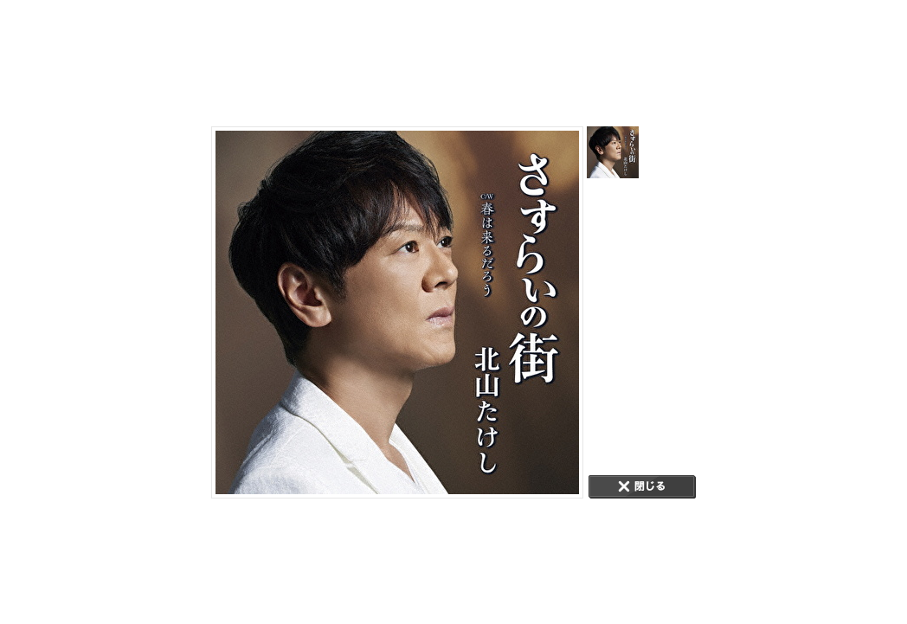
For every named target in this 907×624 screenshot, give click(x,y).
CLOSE (642, 487)
